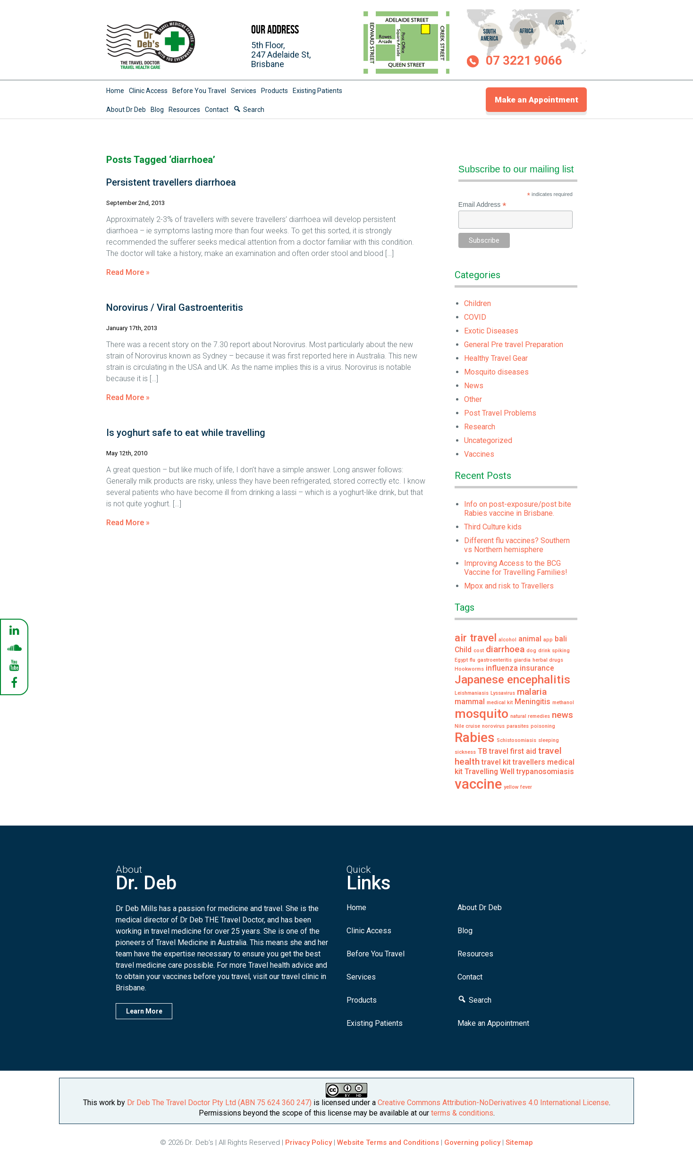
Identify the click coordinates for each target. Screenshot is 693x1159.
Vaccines (479, 454)
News (473, 385)
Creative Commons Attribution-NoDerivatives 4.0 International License (493, 1102)
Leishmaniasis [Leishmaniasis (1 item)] (472, 693)
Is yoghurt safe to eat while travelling (185, 432)
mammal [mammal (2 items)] (470, 701)
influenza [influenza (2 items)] (502, 668)
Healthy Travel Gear (496, 358)
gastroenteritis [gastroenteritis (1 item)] (494, 660)
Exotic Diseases (491, 330)
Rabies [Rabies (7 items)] (475, 737)
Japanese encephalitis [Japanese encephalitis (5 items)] (512, 679)
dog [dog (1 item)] (531, 651)
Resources (184, 109)
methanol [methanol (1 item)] (563, 702)
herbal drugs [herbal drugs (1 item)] (547, 660)
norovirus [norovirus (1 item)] (493, 726)
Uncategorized (488, 440)
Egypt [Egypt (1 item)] (461, 660)
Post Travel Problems (500, 413)
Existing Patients (317, 90)
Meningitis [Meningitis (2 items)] (532, 701)
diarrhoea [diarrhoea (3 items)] (505, 649)
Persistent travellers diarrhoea (171, 182)
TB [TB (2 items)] (482, 751)
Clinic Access (148, 90)
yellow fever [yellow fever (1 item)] (518, 787)
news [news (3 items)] (562, 714)
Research (479, 426)
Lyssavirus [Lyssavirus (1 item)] (502, 693)
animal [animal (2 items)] (529, 638)
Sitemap (519, 1142)
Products (274, 90)
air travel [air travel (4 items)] (476, 637)
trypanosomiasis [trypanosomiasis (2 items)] (545, 771)
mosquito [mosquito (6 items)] (481, 713)
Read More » (128, 272)
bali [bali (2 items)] (561, 638)
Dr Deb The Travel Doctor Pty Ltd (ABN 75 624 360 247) (219, 1102)
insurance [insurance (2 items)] (537, 668)
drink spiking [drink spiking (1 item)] (554, 651)
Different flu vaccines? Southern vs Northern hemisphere (517, 545)
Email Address (482, 204)
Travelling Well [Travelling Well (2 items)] (490, 771)
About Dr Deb (126, 109)
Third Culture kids (493, 526)
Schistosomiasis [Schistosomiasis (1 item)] (516, 740)
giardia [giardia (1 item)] (522, 660)
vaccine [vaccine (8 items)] (478, 784)
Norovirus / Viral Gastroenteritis (174, 307)
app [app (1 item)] (548, 640)
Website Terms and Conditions (388, 1142)
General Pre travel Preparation (513, 344)
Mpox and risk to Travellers (509, 585)
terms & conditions (462, 1112)
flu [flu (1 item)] (472, 660)
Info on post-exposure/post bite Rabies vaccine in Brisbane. (517, 509)
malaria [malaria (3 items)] (532, 691)
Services (243, 90)
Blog (157, 109)
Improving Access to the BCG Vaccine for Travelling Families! (515, 568)
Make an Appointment (536, 99)
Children (477, 303)
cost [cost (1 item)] (478, 651)
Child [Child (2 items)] (463, 649)
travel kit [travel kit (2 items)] (496, 762)
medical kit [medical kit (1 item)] (500, 702)
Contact (216, 109)
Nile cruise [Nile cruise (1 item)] (467, 726)
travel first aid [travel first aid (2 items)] (512, 751)
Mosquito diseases (496, 371)
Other (473, 399)
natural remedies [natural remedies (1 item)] (530, 716)
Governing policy (473, 1142)
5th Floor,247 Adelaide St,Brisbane (281, 54)
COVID (475, 317)
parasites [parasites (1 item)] (518, 726)
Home (115, 90)
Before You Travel (199, 90)
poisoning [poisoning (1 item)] (543, 726)
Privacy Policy (308, 1142)
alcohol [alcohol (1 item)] (507, 640)
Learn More (144, 1011)
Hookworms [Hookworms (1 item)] (469, 669)
